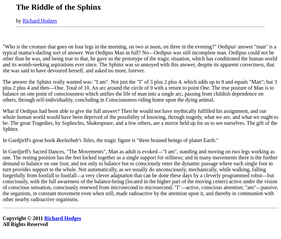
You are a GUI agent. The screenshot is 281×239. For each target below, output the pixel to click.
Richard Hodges (40, 21)
